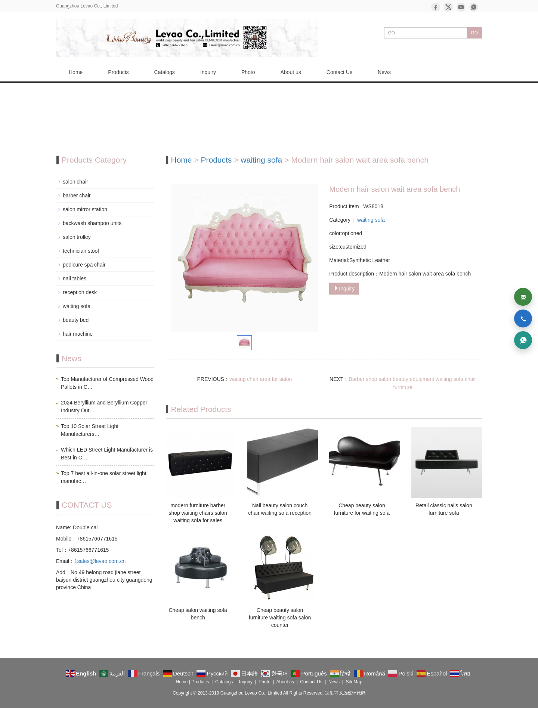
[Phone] (523, 318)
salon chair (75, 182)
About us (291, 72)
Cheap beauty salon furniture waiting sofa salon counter (280, 617)
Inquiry (208, 72)
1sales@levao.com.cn (100, 561)
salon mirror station (85, 209)
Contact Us (339, 72)
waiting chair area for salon (260, 379)
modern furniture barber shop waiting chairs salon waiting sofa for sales (197, 512)
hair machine (78, 334)
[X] (448, 7)
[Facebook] (435, 7)
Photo (248, 72)
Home (76, 72)
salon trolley (77, 237)
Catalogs (164, 72)
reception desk (80, 292)
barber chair (77, 195)
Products (118, 72)
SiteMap (354, 681)
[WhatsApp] (473, 7)
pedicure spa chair (84, 265)
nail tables (74, 278)
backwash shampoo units (92, 223)
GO (474, 33)
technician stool (81, 251)
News (384, 72)
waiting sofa (262, 160)
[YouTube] (461, 7)
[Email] (523, 297)
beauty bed (76, 320)
